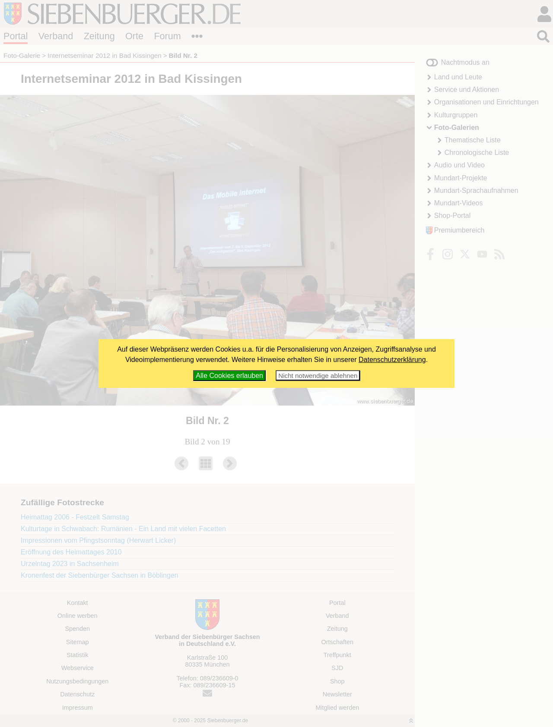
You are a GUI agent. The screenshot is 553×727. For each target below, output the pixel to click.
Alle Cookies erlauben (229, 375)
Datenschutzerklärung (392, 359)
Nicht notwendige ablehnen (317, 375)
